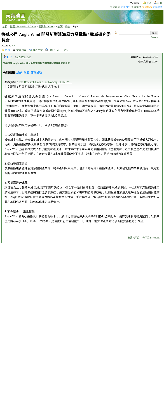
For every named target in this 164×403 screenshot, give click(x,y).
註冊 (160, 3)
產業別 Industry (47, 26)
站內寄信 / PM (23, 57)
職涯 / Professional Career (23, 26)
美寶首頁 (115, 7)
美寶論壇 (136, 7)
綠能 (67, 26)
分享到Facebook (151, 237)
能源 (60, 26)
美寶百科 (126, 7)
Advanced (154, 37)
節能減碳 (36, 72)
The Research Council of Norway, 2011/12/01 (45, 82)
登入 (148, 3)
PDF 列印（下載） (59, 50)
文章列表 (21, 50)
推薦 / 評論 (133, 237)
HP (13, 45)
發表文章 (38, 50)
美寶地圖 (158, 7)
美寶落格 (147, 7)
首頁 (4, 26)
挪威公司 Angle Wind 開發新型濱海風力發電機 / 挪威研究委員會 (36, 63)
